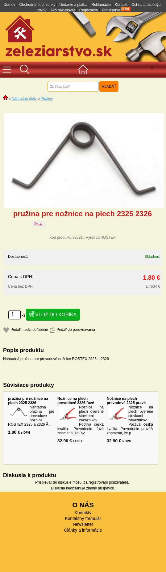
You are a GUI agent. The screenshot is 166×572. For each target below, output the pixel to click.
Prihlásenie (111, 10)
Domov (9, 4)
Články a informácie (83, 530)
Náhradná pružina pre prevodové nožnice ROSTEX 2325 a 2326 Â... (31, 416)
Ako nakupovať (62, 10)
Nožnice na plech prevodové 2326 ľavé (75, 400)
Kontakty (83, 512)
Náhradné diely (24, 98)
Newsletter (83, 524)
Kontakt (121, 4)
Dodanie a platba (73, 4)
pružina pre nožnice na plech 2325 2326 (28, 400)
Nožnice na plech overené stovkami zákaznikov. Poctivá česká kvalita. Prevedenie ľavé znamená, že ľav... (80, 420)
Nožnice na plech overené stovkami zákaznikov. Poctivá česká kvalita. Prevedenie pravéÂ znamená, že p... (130, 420)
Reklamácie (101, 4)
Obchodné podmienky (37, 4)
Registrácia (88, 10)
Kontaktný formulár (83, 518)
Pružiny (46, 98)
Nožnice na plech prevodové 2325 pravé (126, 400)
